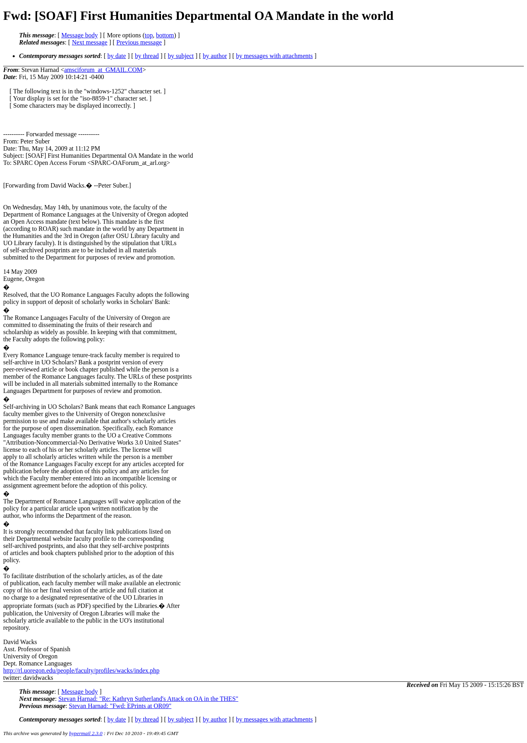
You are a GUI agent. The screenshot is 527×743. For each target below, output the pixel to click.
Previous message (139, 42)
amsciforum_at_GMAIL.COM (103, 69)
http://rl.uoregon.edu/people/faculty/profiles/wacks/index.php (81, 670)
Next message (89, 42)
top (149, 35)
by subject (181, 55)
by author (215, 55)
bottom (165, 35)
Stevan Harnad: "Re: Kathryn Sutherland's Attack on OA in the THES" (148, 698)
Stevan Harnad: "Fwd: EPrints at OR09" (120, 705)
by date (116, 55)
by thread (147, 55)
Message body (79, 35)
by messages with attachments (274, 55)
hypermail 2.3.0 (86, 733)
